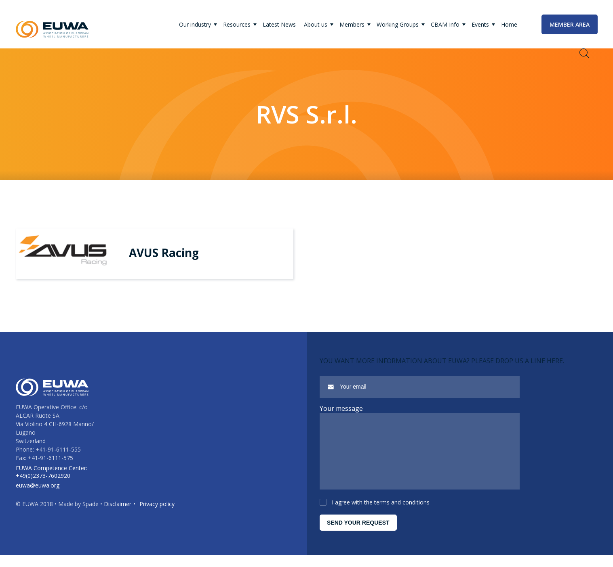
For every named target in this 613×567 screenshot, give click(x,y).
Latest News (279, 24)
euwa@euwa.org (37, 491)
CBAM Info (445, 24)
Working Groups (398, 24)
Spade (90, 510)
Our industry (195, 24)
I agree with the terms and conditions (381, 514)
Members (351, 24)
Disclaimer (117, 510)
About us (315, 24)
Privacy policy (157, 510)
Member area (570, 24)
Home (509, 24)
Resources (237, 24)
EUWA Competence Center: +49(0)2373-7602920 (51, 477)
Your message (341, 408)
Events (480, 24)
